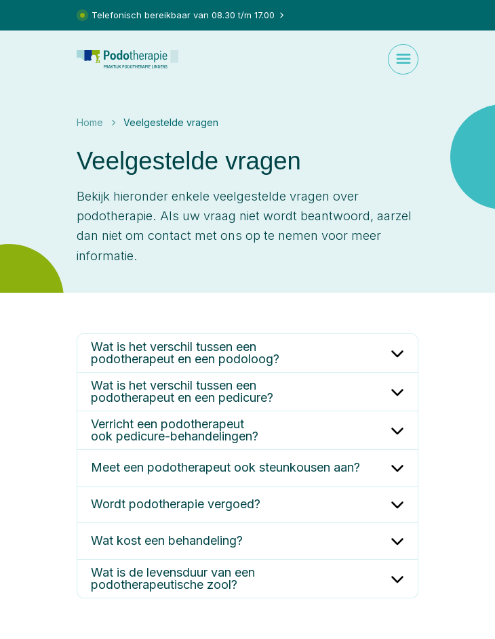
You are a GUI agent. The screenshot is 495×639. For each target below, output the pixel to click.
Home (90, 122)
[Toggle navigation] (403, 59)
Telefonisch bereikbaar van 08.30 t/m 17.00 (182, 14)
